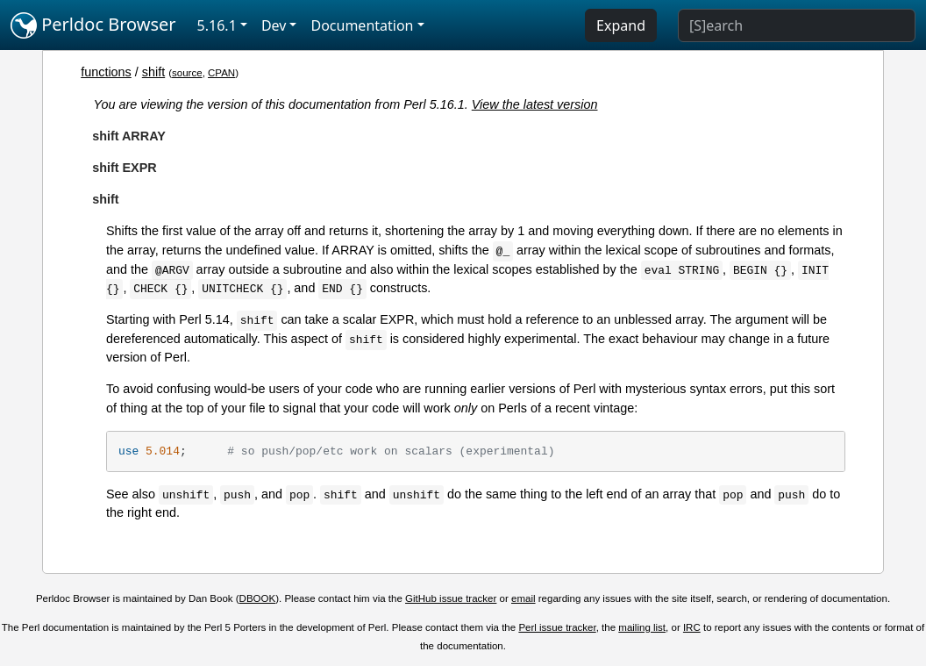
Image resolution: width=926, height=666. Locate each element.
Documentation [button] (361, 25)
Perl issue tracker (556, 627)
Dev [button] (274, 25)
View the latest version (535, 104)
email (523, 598)
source (187, 73)
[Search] (796, 25)
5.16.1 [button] (217, 25)
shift (153, 72)
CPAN (221, 73)
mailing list (642, 627)
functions (106, 72)
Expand (620, 25)
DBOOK (257, 598)
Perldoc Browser (93, 25)
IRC (692, 627)
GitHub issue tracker (450, 598)
